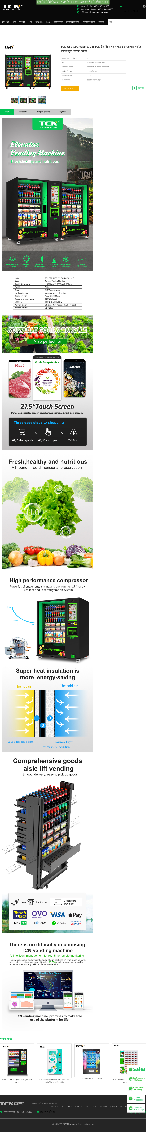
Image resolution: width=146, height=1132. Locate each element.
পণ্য (14, 22)
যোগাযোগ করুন (88, 22)
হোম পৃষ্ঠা (5, 22)
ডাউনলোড (58, 22)
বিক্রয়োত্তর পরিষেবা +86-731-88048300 (97, 9)
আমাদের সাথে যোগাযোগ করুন (70, 89)
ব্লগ (92, 1124)
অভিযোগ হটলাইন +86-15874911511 (96, 12)
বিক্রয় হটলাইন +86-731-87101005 (95, 6)
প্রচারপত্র (141, 88)
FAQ (48, 22)
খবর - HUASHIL (35, 22)
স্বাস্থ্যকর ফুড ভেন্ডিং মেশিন (136, 32)
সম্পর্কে (22, 22)
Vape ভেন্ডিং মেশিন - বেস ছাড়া (91, 1079)
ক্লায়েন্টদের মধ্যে (72, 22)
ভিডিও (101, 22)
